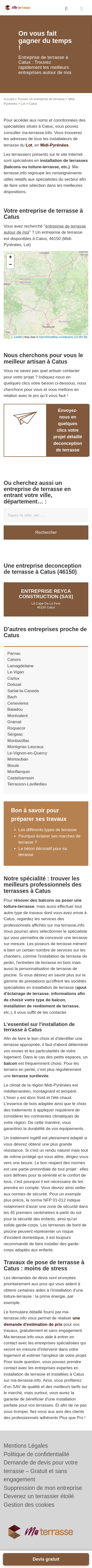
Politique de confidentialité (36, 1454)
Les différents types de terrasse (47, 829)
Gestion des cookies (29, 1505)
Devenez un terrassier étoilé (39, 1496)
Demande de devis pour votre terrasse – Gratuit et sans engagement (41, 1471)
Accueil (9, 99)
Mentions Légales (26, 1446)
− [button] (10, 265)
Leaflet (18, 336)
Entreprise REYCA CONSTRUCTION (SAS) (46, 593)
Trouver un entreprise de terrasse (41, 99)
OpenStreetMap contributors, (56, 336)
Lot (23, 103)
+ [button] (10, 257)
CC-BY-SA (80, 336)
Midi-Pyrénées (54, 145)
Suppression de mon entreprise (43, 1488)
